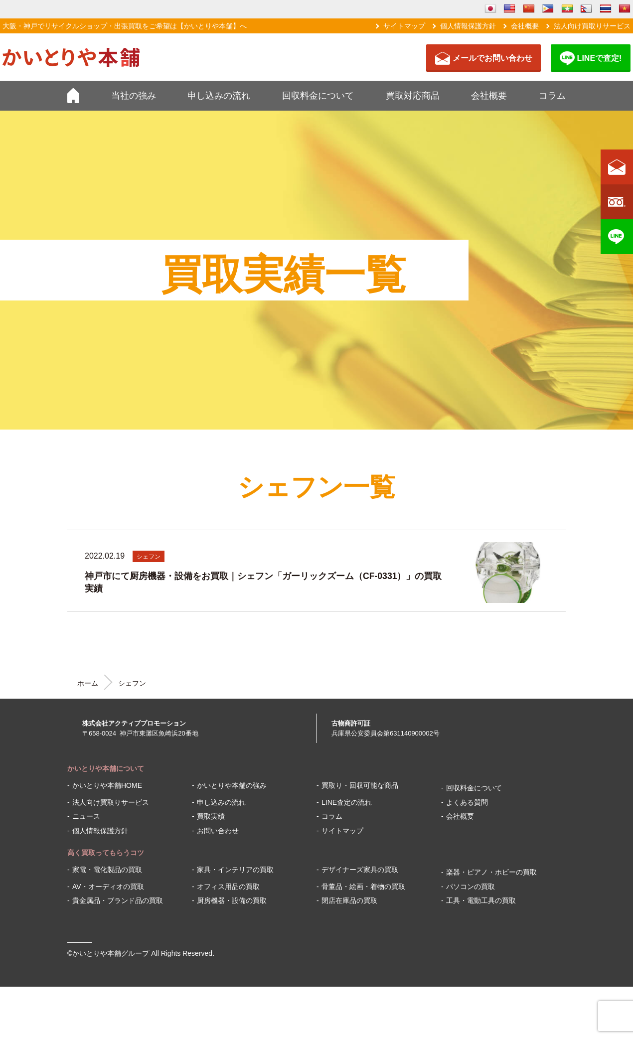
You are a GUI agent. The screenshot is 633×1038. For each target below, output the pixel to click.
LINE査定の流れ (346, 802)
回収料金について (318, 96)
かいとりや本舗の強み (232, 785)
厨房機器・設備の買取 (232, 900)
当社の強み (133, 96)
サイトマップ (404, 26)
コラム (552, 96)
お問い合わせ (218, 831)
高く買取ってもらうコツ (105, 853)
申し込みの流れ (218, 96)
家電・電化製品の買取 (107, 870)
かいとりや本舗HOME (107, 785)
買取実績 (211, 816)
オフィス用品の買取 (228, 886)
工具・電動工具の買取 (481, 900)
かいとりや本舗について (105, 768)
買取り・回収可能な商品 (359, 785)
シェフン (148, 556)
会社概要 (525, 26)
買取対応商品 (413, 96)
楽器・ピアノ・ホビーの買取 (491, 872)
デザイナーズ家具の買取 (359, 870)
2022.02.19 (105, 556)
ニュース (86, 816)
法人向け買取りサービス (592, 26)
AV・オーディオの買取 (108, 886)
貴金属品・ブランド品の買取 (117, 900)
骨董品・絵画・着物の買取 (363, 886)
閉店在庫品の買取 (349, 900)
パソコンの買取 (470, 886)
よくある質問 (467, 802)
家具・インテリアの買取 (235, 870)
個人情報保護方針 (468, 26)
